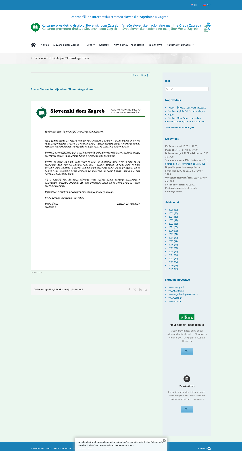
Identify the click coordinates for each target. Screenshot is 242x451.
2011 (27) (173, 262)
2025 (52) (173, 213)
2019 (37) (173, 234)
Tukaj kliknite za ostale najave (179, 127)
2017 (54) (173, 241)
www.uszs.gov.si (176, 287)
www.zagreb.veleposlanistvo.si (183, 294)
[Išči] (167, 89)
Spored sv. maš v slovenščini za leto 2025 (185, 163)
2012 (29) (173, 258)
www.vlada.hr (175, 297)
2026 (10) (173, 209)
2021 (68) (173, 227)
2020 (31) (173, 230)
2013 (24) (173, 255)
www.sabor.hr (175, 301)
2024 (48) (173, 216)
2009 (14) (173, 269)
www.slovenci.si (176, 290)
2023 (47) (173, 220)
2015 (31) (173, 248)
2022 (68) (173, 223)
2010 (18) (173, 265)
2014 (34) (173, 251)
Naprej (144, 75)
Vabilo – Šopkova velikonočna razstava (187, 107)
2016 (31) (173, 244)
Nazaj (135, 75)
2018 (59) (173, 237)
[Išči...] (187, 89)
